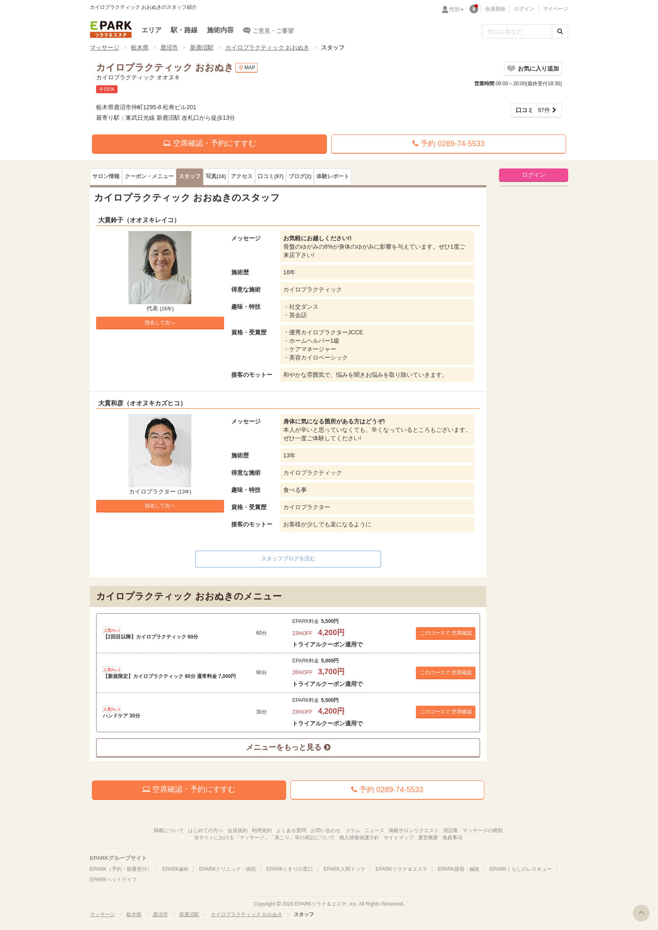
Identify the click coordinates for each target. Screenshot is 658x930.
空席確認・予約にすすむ (209, 143)
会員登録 (495, 9)
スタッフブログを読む (288, 558)
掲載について (169, 830)
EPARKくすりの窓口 (289, 869)
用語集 (450, 830)
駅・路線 (184, 30)
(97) (270, 176)
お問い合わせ (326, 830)
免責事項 (452, 838)
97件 (533, 110)
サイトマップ (399, 838)
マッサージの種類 (482, 830)
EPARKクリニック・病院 (227, 869)
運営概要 (428, 838)
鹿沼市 (169, 47)
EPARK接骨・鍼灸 (459, 869)
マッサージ (104, 47)
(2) (300, 176)
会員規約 (237, 830)
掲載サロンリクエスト (414, 830)
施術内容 (220, 30)
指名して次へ (160, 323)
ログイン (524, 9)
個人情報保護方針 (359, 838)
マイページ (555, 9)
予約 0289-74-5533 (449, 143)
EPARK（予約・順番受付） (121, 869)
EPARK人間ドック (345, 869)
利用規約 (262, 830)
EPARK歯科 (175, 869)
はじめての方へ (205, 830)
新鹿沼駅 (202, 47)
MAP (246, 68)
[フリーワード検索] (517, 31)
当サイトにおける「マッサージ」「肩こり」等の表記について (264, 838)
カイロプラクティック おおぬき (267, 47)
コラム (352, 830)
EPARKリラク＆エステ (111, 29)
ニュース (374, 830)
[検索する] (560, 31)
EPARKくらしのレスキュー (521, 869)
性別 (456, 9)
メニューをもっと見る (288, 747)
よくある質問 (291, 830)
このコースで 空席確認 (446, 633)
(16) (216, 176)
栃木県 (140, 47)
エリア (151, 30)
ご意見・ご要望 (268, 30)
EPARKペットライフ (113, 880)
